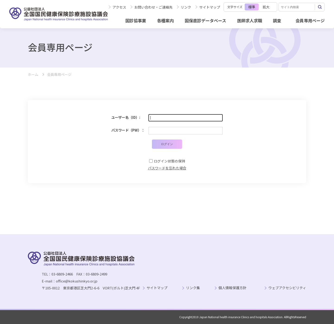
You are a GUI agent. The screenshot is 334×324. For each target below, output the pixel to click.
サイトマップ (209, 7)
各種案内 (165, 20)
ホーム (33, 74)
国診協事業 (135, 20)
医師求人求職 (249, 20)
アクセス (119, 7)
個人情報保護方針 (232, 288)
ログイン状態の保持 (169, 161)
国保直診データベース (205, 20)
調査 (277, 20)
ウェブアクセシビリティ (287, 288)
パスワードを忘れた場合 (167, 167)
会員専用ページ (310, 20)
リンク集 (193, 288)
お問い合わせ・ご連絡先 (153, 7)
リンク (186, 7)
